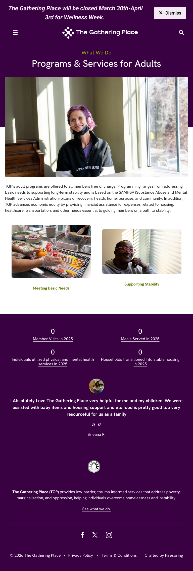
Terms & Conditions (119, 555)
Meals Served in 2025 (140, 338)
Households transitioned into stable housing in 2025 (140, 362)
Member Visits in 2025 (53, 338)
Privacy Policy (80, 555)
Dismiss (170, 13)
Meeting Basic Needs (51, 288)
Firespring (174, 555)
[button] (15, 32)
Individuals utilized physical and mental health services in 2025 (53, 362)
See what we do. (96, 509)
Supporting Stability (141, 284)
